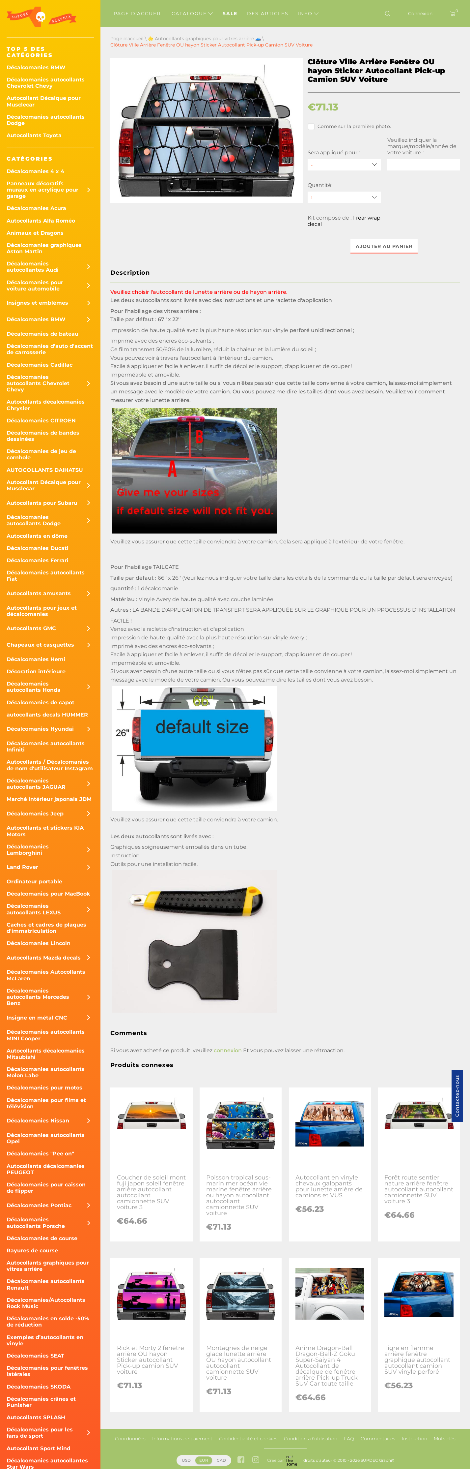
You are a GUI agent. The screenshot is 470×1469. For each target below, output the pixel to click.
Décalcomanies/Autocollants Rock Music (46, 1303)
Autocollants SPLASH (36, 1417)
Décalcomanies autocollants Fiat (46, 575)
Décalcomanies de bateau (42, 334)
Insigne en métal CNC (37, 1018)
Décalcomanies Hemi (36, 659)
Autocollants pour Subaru (42, 503)
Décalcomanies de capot (40, 702)
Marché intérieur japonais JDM (49, 799)
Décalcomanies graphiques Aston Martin (44, 248)
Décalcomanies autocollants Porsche (36, 1222)
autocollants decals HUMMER (47, 715)
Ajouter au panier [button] (384, 246)
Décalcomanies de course (42, 1238)
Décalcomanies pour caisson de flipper (46, 1187)
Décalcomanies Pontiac (39, 1205)
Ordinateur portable (34, 881)
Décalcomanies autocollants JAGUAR (36, 784)
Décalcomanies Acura (36, 208)
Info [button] (308, 13)
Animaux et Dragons (35, 233)
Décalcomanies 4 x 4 (35, 171)
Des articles (268, 13)
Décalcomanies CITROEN (41, 420)
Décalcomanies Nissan (38, 1120)
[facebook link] (240, 1460)
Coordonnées (130, 1439)
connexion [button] (228, 1050)
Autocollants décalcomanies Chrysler (46, 405)
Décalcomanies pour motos (44, 1088)
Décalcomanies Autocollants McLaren (46, 975)
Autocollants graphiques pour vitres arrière (48, 1266)
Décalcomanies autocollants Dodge (46, 120)
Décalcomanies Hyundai (40, 729)
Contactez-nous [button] (457, 1096)
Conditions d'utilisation (310, 1439)
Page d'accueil (138, 13)
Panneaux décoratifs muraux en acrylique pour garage (42, 189)
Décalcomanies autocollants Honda (34, 687)
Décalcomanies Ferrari (38, 560)
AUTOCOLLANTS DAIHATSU (45, 470)
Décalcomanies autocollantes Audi (33, 266)
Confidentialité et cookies (248, 1439)
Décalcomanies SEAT (35, 1356)
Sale (230, 13)
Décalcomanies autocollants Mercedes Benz (38, 997)
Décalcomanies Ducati (38, 548)
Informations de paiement (182, 1439)
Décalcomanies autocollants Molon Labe (46, 1072)
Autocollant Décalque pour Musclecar (44, 101)
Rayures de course (32, 1250)
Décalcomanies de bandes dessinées (43, 436)
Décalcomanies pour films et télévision (46, 1103)
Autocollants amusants (39, 593)
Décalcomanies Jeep (35, 814)
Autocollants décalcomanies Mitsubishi (46, 1054)
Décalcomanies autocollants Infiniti (46, 746)
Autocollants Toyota (34, 135)
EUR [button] (203, 1460)
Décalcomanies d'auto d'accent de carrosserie (50, 349)
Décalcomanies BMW (36, 67)
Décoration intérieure (36, 671)
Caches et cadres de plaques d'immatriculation (46, 928)
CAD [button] (221, 1460)
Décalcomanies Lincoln (38, 943)
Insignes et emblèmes (37, 303)
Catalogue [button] (192, 13)
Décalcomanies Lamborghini (28, 849)
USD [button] (186, 1460)
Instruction (414, 1439)
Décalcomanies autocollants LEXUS (34, 909)
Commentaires (378, 1439)
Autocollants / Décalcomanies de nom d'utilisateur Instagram (50, 765)
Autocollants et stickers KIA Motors (45, 831)
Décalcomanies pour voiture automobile (35, 285)
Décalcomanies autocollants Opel (46, 1138)
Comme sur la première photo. (349, 126)
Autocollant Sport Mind (38, 1448)
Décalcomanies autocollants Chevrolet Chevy (46, 83)
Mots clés (445, 1439)
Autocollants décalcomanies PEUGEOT (46, 1169)
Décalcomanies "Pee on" (40, 1153)
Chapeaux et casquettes (40, 645)
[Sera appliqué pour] (344, 164)
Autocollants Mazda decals (44, 958)
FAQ (349, 1439)
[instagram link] (255, 1460)
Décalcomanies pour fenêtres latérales (47, 1371)
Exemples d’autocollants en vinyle (45, 1340)
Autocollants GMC (31, 628)
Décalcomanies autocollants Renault (46, 1284)
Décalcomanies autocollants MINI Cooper (46, 1035)
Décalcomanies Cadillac (39, 365)
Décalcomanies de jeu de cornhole (41, 454)
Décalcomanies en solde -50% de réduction (48, 1321)
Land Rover (22, 867)
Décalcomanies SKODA (38, 1387)
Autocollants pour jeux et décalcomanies (42, 611)
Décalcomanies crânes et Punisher (41, 1402)
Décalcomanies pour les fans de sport (40, 1432)
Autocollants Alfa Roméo (41, 221)
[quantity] (344, 197)
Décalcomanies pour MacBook (48, 894)
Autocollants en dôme (37, 536)
